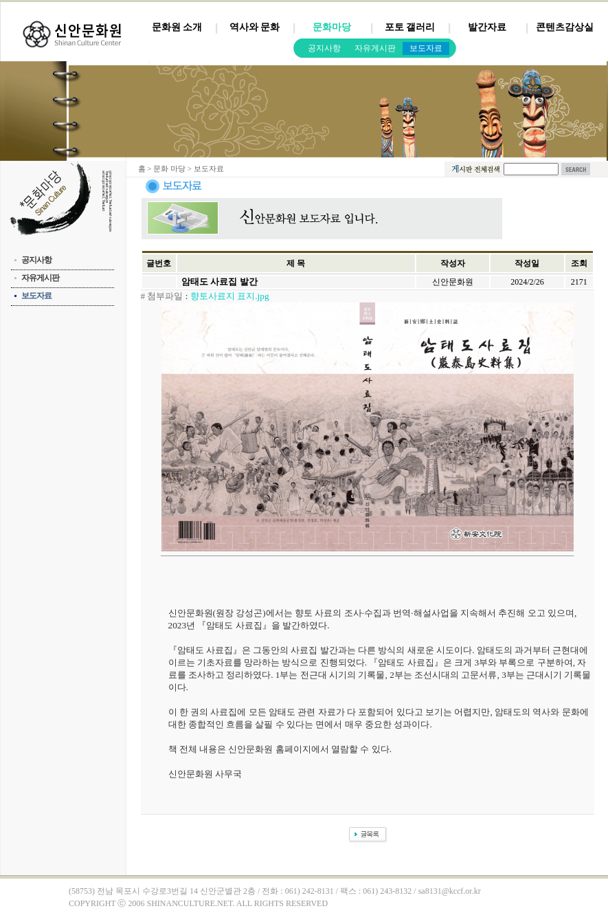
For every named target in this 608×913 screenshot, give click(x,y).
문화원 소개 (177, 27)
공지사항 (324, 48)
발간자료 (487, 27)
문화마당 (332, 27)
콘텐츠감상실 (565, 27)
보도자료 (425, 48)
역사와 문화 (254, 27)
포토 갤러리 (410, 27)
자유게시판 (375, 48)
